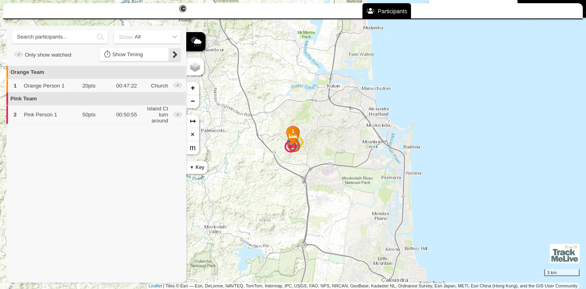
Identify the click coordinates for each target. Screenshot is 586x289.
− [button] (193, 101)
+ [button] (193, 88)
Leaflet (155, 285)
